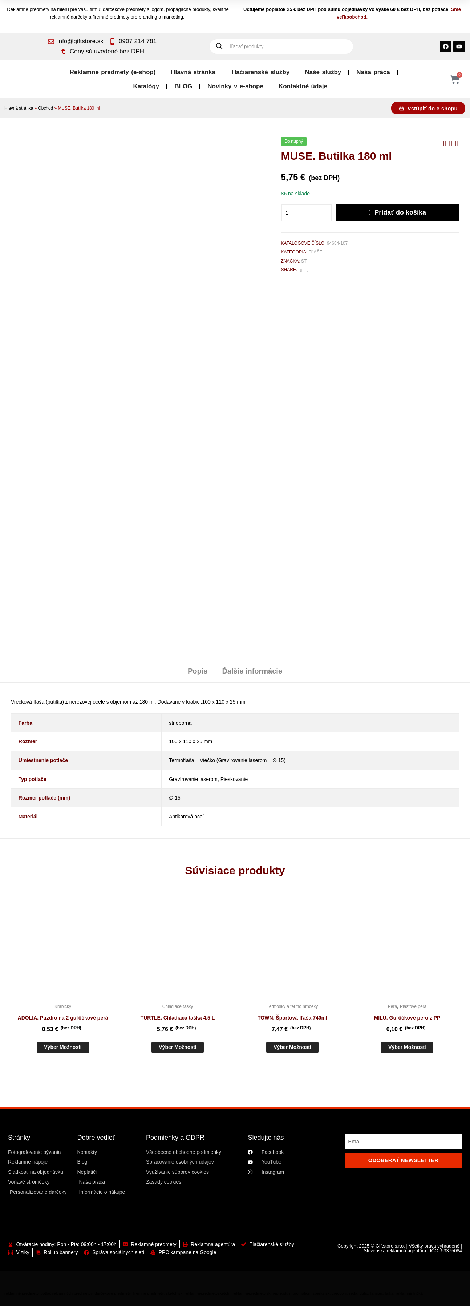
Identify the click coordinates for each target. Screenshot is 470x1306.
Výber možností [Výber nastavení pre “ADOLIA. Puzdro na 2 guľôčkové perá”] (62, 1047)
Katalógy (146, 86)
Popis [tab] (197, 671)
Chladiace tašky (177, 1006)
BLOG (183, 86)
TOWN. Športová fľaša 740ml (292, 1018)
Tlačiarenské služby (260, 72)
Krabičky (62, 1006)
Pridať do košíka (400, 212)
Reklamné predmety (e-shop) (113, 72)
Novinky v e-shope (235, 86)
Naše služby (323, 72)
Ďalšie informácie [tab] (252, 671)
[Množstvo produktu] (306, 212)
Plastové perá (413, 1006)
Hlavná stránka (193, 72)
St (304, 261)
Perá (392, 1006)
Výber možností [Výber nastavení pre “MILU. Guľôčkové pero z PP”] (407, 1047)
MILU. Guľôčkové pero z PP (407, 1018)
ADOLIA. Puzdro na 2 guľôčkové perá (63, 1018)
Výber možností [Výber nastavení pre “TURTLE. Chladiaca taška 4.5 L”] (177, 1047)
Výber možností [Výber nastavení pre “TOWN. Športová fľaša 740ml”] (292, 1047)
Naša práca (373, 72)
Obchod (45, 108)
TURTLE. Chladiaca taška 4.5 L (178, 1018)
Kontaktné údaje (303, 86)
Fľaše (315, 252)
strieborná (180, 723)
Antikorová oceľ (186, 816)
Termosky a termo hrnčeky (292, 1006)
